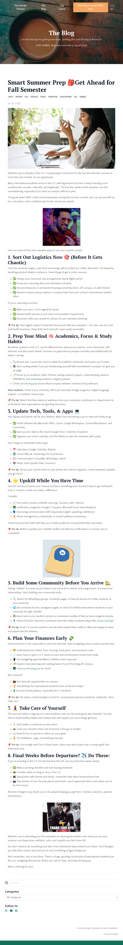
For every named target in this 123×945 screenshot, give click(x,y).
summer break (52, 97)
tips (75, 97)
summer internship (65, 97)
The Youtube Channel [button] (20, 7)
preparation (34, 97)
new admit (19, 97)
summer (43, 97)
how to (11, 97)
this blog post (31, 383)
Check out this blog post (30, 672)
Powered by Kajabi (111, 938)
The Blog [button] (43, 7)
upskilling (83, 97)
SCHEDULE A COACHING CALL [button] (91, 7)
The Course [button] (62, 7)
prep (26, 97)
